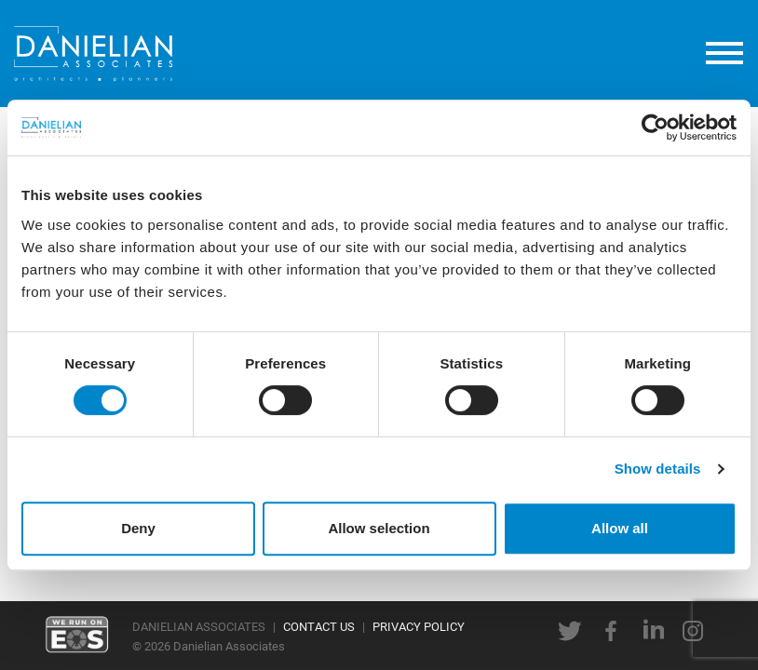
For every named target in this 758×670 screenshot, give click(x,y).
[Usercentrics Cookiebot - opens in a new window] (655, 127)
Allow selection (378, 528)
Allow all (619, 528)
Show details (658, 468)
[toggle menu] (724, 53)
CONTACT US (319, 626)
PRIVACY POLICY (418, 626)
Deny (138, 528)
